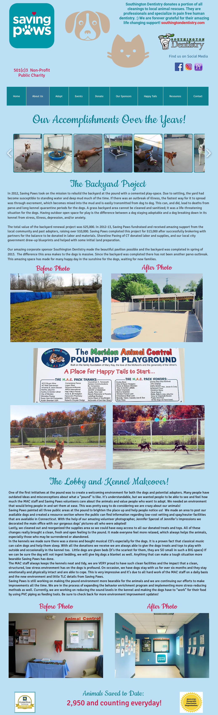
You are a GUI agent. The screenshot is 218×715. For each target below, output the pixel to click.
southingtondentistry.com (183, 22)
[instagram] (189, 67)
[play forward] (208, 153)
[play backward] (9, 153)
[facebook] (179, 67)
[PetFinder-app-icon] (198, 67)
